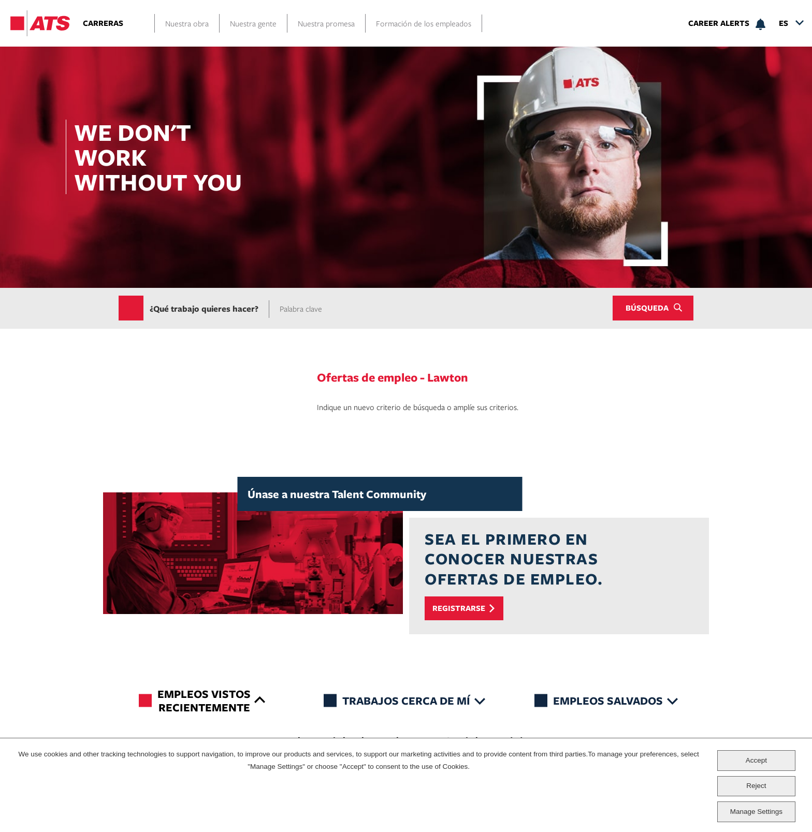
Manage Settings (756, 811)
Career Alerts (718, 23)
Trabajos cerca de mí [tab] (406, 700)
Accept (756, 760)
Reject (756, 786)
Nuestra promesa (326, 23)
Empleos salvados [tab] (608, 700)
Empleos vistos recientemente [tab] (204, 700)
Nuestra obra (187, 23)
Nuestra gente (253, 23)
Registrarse (458, 608)
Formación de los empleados (423, 23)
